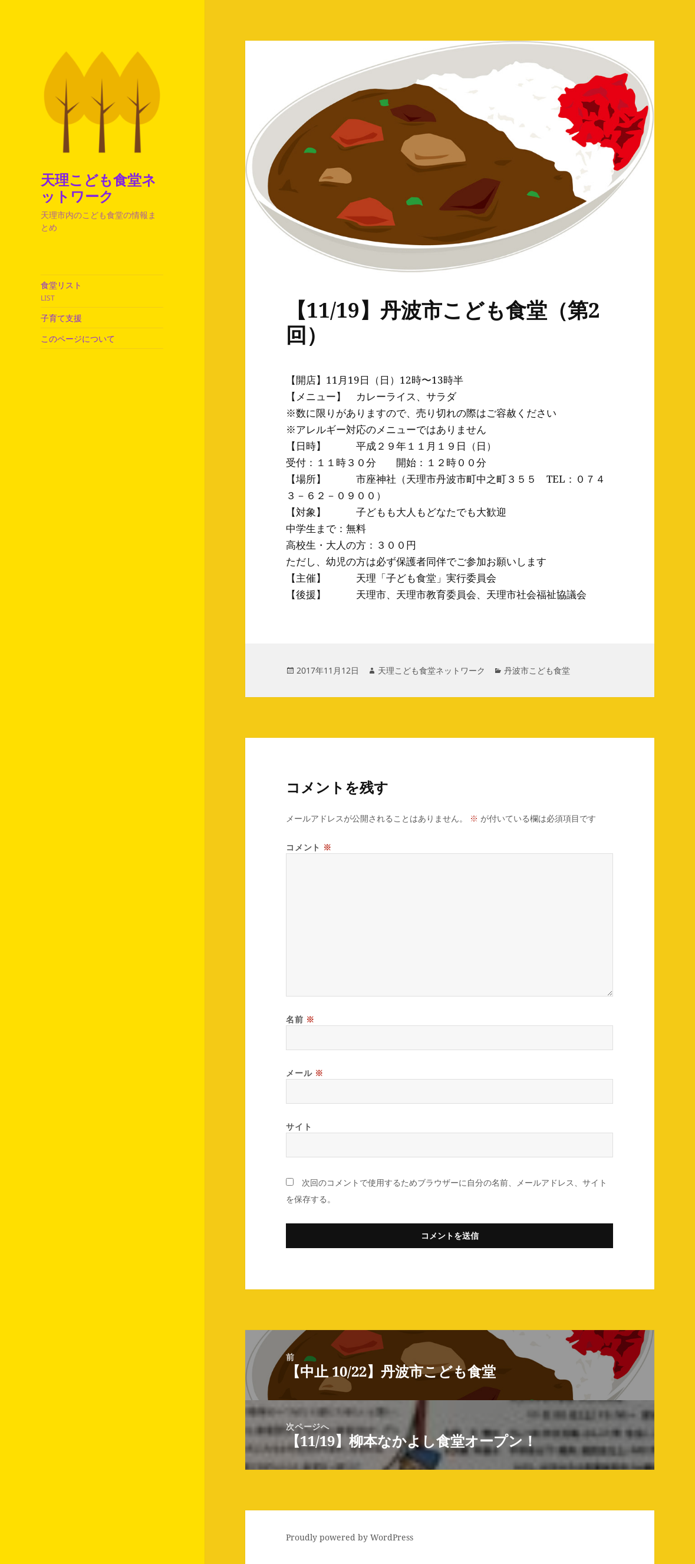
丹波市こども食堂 (537, 670)
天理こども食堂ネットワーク (98, 188)
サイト (299, 1126)
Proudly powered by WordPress (349, 1537)
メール (304, 1072)
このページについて (78, 338)
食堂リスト (102, 291)
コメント (308, 847)
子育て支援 (61, 318)
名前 (300, 1019)
